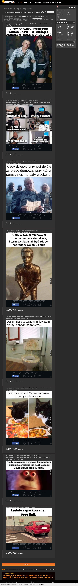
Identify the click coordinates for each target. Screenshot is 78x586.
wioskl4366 (63, 44)
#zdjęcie (31, 440)
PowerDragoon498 (70, 45)
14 (46, 569)
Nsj (61, 46)
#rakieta (31, 301)
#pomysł (21, 372)
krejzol (59, 27)
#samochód (15, 544)
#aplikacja (12, 145)
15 (50, 569)
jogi (67, 44)
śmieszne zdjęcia (45, 16)
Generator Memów (48, 2)
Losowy (26, 2)
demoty (34, 577)
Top (20, 2)
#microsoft (26, 145)
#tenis (25, 301)
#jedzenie (20, 440)
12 (40, 569)
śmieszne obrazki (37, 18)
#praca (15, 214)
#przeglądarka (33, 145)
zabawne (50, 575)
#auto (29, 544)
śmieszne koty (48, 577)
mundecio (70, 44)
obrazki (24, 16)
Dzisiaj (68, 39)
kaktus (59, 32)
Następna (26, 564)
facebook (4, 578)
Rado (59, 33)
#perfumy (29, 84)
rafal (59, 31)
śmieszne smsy (9, 578)
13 (43, 569)
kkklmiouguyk (59, 45)
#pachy (41, 84)
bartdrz (58, 46)
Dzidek (58, 44)
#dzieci (33, 214)
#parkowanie (22, 544)
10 (33, 569)
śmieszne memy (11, 575)
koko (59, 28)
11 (36, 569)
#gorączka (33, 491)
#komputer (19, 145)
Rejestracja (59, 4)
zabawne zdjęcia (8, 577)
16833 (68, 9)
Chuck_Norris (60, 35)
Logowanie (58, 2)
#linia (39, 544)
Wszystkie (73, 39)
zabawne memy (32, 575)
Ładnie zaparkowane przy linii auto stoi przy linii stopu (20, 507)
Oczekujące (38, 2)
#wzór (37, 372)
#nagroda (15, 301)
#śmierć (22, 491)
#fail (24, 84)
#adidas (35, 84)
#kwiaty (15, 372)
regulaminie (41, 584)
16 (53, 569)
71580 (68, 12)
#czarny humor (17, 84)
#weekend (27, 214)
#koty (26, 440)
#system (40, 145)
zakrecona (60, 37)
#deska (32, 372)
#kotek (37, 440)
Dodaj (31, 2)
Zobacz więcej (62, 19)
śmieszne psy (40, 577)
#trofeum (37, 301)
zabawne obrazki (20, 575)
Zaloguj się (8, 94)
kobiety (4, 575)
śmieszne (26, 575)
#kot (15, 440)
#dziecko (20, 214)
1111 (65, 45)
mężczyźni (45, 575)
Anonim (59, 26)
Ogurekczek (65, 46)
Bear (59, 29)
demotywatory (14, 18)
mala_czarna (60, 34)
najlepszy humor (17, 577)
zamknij (75, 583)
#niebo (39, 491)
